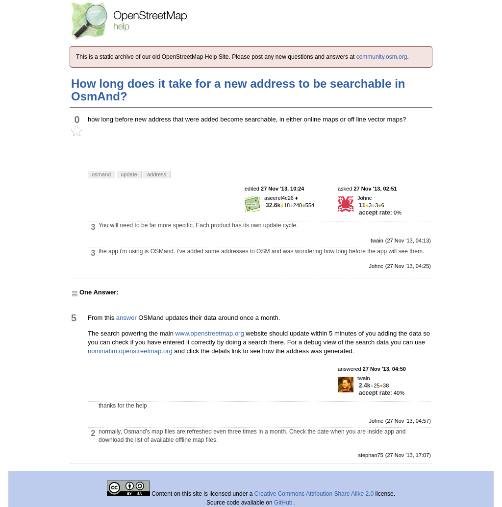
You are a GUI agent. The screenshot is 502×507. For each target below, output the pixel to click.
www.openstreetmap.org (209, 333)
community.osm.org (381, 56)
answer (126, 317)
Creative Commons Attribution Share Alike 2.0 (314, 493)
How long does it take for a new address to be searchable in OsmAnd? (238, 90)
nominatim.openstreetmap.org (130, 351)
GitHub (284, 502)
